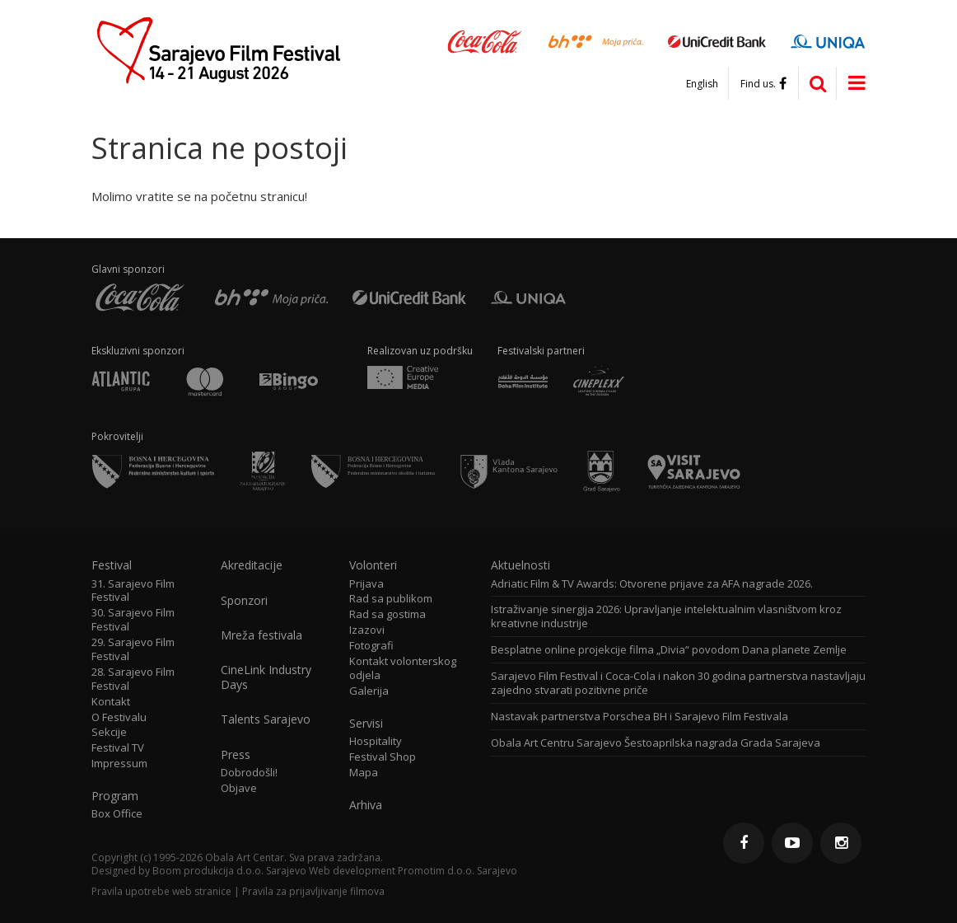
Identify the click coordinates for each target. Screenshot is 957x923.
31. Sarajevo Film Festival (133, 591)
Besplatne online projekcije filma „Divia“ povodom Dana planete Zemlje (669, 650)
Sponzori (244, 600)
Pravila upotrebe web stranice (161, 891)
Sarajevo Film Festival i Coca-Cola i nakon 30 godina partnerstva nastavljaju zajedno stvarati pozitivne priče (678, 683)
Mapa (363, 773)
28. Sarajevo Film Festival (133, 679)
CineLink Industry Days (266, 677)
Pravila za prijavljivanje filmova (313, 891)
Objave (239, 788)
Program (114, 796)
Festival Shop (382, 757)
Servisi (366, 723)
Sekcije (109, 732)
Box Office (116, 814)
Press (235, 754)
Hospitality (375, 741)
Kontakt (110, 702)
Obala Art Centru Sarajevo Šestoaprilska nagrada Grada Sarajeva (655, 743)
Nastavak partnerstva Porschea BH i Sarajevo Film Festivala (639, 717)
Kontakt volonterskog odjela (402, 668)
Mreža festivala (261, 635)
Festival (111, 565)
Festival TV (117, 748)
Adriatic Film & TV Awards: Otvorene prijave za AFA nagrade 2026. (652, 584)
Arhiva (365, 805)
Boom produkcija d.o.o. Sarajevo (229, 871)
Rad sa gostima (387, 614)
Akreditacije (251, 565)
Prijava (366, 584)
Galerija (369, 691)
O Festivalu (119, 717)
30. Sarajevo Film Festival (133, 620)
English (702, 84)
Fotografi (371, 646)
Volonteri (373, 565)
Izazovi (367, 630)
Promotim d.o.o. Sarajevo (457, 871)
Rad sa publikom (390, 599)
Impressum (119, 764)
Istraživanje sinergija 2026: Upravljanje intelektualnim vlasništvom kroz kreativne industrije (666, 616)
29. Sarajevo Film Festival (133, 649)
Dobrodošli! (249, 773)
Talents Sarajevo (265, 719)
